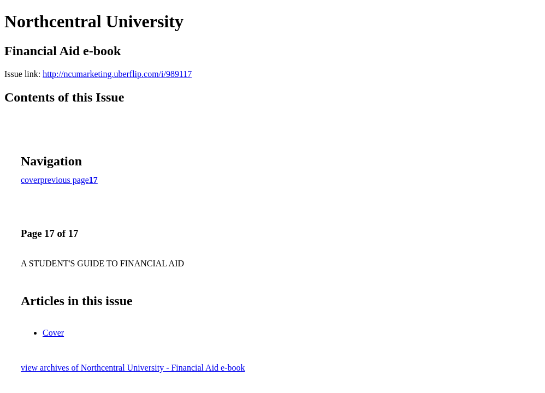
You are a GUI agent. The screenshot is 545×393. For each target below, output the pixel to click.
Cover (53, 332)
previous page (64, 179)
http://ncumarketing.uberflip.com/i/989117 (117, 74)
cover (30, 179)
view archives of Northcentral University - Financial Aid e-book (133, 367)
